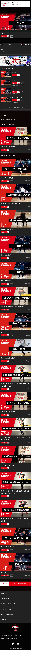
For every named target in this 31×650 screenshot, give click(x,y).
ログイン (4, 583)
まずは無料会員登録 (20, 583)
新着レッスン (4, 593)
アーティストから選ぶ (6, 609)
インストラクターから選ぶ (8, 614)
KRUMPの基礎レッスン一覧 (15, 107)
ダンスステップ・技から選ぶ (8, 604)
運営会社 (16, 638)
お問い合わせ (4, 635)
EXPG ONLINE (4, 8)
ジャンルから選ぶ (5, 598)
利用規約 (10, 635)
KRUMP (10, 8)
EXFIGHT (3, 620)
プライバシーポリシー (19, 635)
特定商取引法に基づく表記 (7, 638)
